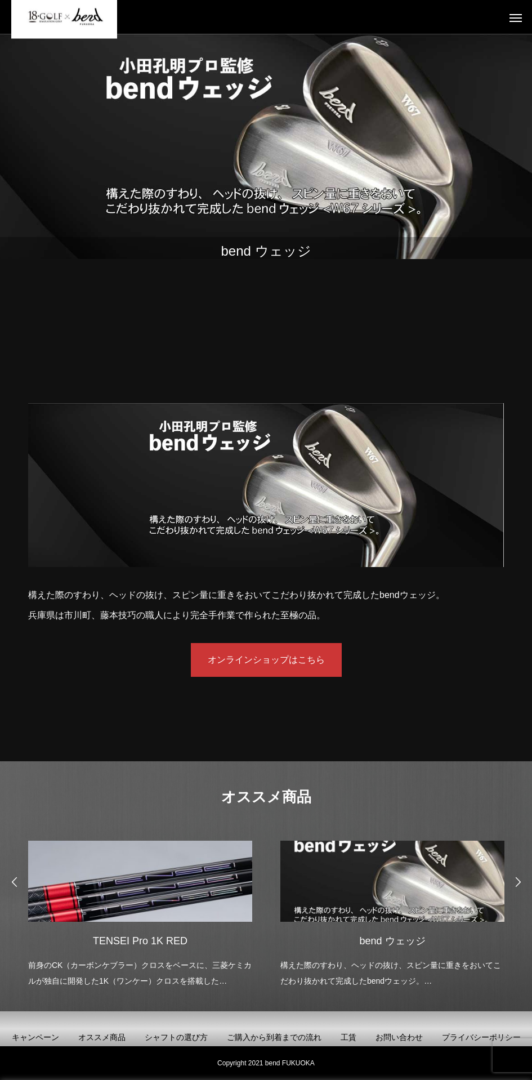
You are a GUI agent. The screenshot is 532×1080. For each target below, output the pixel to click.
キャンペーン (35, 1037)
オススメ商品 (102, 1037)
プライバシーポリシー (481, 1037)
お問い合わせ (399, 1037)
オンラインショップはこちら (266, 659)
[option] (140, 910)
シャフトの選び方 (176, 1037)
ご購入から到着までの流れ (274, 1037)
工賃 (348, 1037)
